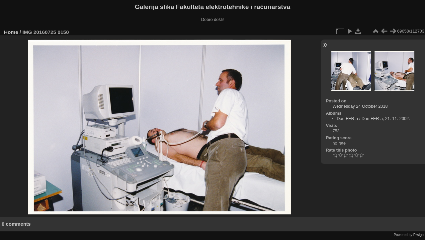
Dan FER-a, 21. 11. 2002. (386, 118)
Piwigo (418, 235)
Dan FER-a (347, 118)
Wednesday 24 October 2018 (359, 106)
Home (11, 32)
